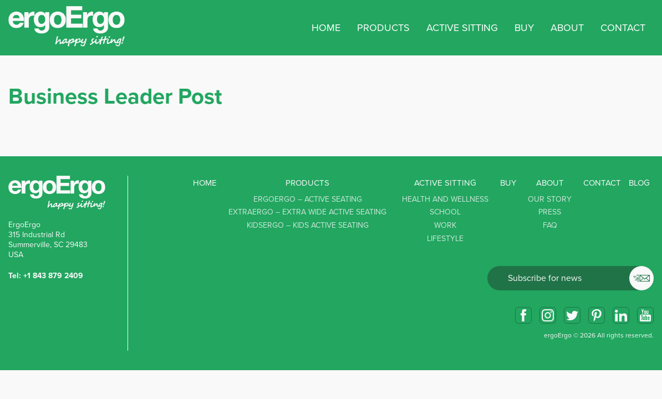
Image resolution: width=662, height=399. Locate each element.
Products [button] (383, 28)
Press (549, 212)
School (445, 212)
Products (307, 183)
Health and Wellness (445, 199)
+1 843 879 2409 (53, 275)
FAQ (550, 225)
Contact (622, 28)
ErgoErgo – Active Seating (307, 199)
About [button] (567, 28)
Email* (570, 278)
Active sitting (445, 183)
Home (326, 28)
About (550, 183)
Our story (550, 199)
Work (445, 225)
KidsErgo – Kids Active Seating (308, 225)
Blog (639, 183)
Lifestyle (445, 238)
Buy (524, 28)
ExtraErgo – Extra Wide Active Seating (307, 212)
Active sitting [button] (462, 28)
